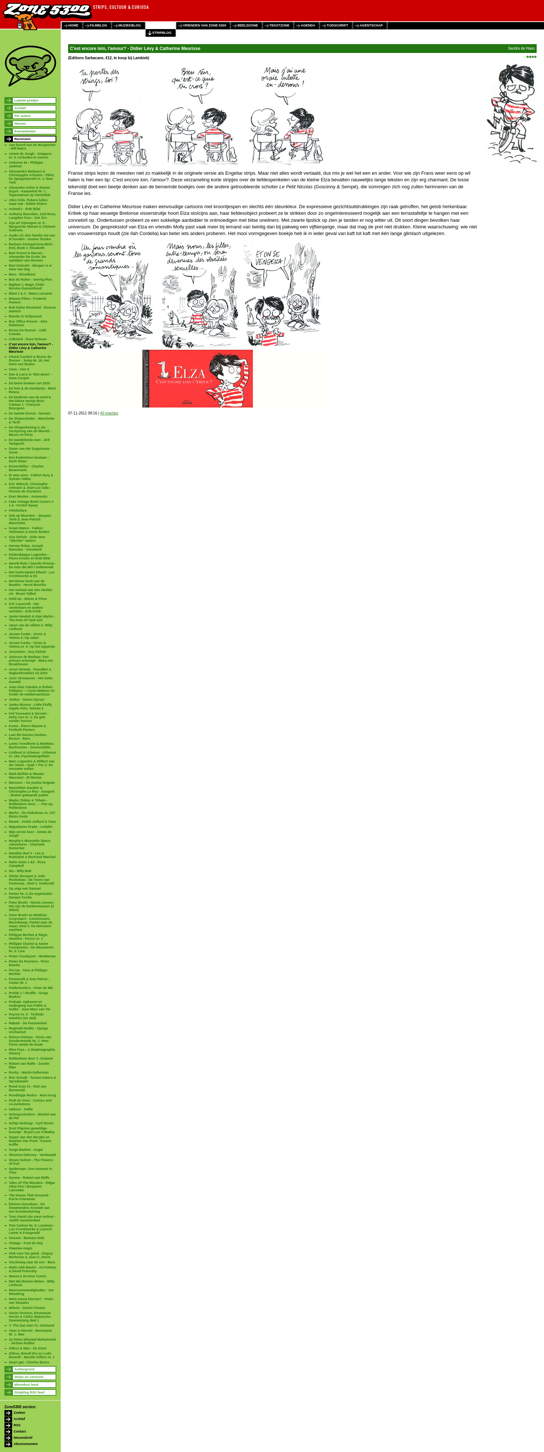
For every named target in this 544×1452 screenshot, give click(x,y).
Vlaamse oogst (20, 1248)
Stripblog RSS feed (29, 1392)
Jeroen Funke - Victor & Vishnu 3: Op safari (27, 636)
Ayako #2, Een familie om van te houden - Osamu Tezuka (32, 237)
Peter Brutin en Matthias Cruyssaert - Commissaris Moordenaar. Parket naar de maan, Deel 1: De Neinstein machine (30, 922)
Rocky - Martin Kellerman (29, 1072)
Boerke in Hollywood (25, 316)
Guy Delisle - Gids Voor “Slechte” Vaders (27, 538)
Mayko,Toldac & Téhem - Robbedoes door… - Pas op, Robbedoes (31, 803)
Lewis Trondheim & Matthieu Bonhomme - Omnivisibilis (31, 745)
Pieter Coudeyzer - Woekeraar (32, 956)
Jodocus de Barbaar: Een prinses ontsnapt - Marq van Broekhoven (31, 660)
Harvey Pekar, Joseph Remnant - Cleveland (26, 547)
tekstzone (279, 25)
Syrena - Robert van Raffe (29, 1177)
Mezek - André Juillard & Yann (32, 821)
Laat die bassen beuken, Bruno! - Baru (28, 736)
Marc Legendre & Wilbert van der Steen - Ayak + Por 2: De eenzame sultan (31, 765)
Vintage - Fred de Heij (26, 1243)
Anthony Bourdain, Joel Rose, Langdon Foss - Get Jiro (32, 216)
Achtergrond (24, 1369)
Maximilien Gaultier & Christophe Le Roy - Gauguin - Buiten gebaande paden (32, 791)
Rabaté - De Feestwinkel (28, 1023)
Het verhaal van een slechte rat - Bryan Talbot (30, 591)
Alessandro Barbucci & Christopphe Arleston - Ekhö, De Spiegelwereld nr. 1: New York (31, 177)
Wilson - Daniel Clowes (27, 1308)
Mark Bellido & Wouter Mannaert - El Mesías (26, 775)
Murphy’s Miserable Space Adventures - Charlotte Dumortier (29, 844)
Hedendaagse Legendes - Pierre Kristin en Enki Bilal (29, 556)
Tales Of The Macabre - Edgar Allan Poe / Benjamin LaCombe (32, 1186)
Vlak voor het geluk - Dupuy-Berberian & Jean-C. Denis (31, 1255)
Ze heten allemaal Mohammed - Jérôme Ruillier (32, 1341)
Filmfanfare (18, 510)
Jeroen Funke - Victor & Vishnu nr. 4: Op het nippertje (32, 644)
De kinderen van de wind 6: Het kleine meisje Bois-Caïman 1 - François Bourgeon (30, 402)
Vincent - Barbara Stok (26, 1238)
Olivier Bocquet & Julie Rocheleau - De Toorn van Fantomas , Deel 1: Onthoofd (31, 879)
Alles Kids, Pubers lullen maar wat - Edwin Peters (28, 202)
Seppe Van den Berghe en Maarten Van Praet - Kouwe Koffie (30, 1140)
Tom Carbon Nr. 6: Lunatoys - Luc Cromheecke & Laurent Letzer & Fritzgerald (32, 1229)
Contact (20, 1431)
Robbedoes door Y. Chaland (31, 1058)
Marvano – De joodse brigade (32, 782)
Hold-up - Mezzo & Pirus (28, 599)
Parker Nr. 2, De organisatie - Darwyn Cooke (31, 895)
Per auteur (22, 116)
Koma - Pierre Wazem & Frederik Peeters (27, 728)
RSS (17, 1425)
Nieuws (20, 123)
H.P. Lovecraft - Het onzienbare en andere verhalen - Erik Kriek (26, 607)
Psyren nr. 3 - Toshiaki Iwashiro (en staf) (26, 1016)
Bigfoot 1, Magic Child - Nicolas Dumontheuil (27, 286)
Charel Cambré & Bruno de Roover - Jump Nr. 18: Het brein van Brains (30, 360)
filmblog (98, 25)
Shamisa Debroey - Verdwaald (32, 1155)
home (73, 25)
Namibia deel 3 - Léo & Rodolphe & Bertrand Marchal (32, 855)
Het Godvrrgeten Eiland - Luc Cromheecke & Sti (32, 574)
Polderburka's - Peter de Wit (31, 988)
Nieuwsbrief (23, 1437)
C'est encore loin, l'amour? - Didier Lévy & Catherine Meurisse (31, 347)
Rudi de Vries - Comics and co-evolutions (30, 1102)
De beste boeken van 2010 (29, 383)
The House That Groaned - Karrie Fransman (29, 1197)
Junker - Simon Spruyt (26, 699)
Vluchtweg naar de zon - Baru (32, 1262)
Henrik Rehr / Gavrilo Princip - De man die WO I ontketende (32, 565)
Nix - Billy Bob (20, 871)
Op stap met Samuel (25, 888)
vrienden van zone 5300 (204, 25)
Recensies (22, 139)
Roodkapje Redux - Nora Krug (32, 1095)
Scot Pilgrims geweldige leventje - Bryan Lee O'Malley (31, 1130)
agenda (308, 25)
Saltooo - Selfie (21, 1109)
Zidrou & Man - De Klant (27, 1348)
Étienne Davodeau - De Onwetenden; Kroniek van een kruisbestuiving (29, 1207)
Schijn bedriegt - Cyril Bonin (31, 1123)
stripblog (162, 33)
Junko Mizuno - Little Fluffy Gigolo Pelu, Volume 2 (30, 706)
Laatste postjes (26, 100)
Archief (20, 108)
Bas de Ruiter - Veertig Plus (30, 279)
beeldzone (247, 25)
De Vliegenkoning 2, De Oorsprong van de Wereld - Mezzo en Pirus (30, 431)
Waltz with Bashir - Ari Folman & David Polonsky (32, 1269)
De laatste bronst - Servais (29, 413)
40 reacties (109, 413)
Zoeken (19, 1412)
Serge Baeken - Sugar (26, 1150)
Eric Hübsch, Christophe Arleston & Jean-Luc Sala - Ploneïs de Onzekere (30, 487)
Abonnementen (26, 1444)
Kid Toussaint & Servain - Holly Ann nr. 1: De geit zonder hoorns (29, 717)
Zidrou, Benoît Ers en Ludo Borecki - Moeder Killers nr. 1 (31, 1355)
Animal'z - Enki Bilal (24, 209)
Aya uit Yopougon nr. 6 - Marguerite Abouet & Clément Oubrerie (32, 226)
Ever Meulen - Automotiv (28, 496)
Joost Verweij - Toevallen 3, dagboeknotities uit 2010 (30, 671)
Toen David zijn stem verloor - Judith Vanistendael (32, 1218)
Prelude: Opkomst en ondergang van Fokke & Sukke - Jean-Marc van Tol (29, 1005)
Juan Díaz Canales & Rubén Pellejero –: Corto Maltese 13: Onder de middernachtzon (32, 690)
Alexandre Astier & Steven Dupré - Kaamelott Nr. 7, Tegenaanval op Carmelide (29, 191)
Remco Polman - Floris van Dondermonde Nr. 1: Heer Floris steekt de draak (30, 1040)
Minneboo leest (26, 1385)
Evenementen (25, 131)
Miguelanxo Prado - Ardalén (31, 827)
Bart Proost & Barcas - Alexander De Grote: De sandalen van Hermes (27, 256)
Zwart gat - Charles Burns (29, 1362)
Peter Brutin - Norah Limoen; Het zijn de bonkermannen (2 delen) (31, 906)
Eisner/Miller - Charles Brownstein (26, 468)
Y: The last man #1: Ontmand (31, 1325)
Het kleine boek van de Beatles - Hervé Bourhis (27, 583)
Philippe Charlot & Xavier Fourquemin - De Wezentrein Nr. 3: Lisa (31, 947)
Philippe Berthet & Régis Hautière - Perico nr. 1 (28, 936)
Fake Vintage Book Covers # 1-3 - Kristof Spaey (31, 503)
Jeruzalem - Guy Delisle (27, 652)
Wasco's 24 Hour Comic (27, 1276)
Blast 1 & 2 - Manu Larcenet (30, 293)
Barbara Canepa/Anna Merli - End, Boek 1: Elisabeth (31, 246)
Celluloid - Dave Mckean (28, 339)
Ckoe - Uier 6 (19, 369)
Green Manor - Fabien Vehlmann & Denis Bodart (29, 530)
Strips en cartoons (28, 1377)
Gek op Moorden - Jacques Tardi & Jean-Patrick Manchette (30, 519)
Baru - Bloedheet (22, 274)
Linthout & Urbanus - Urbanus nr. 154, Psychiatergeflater (32, 754)
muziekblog (130, 25)
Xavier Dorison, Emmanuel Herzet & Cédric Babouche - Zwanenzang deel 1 (31, 1316)
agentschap (371, 25)
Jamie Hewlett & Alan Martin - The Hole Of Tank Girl (32, 618)
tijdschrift (337, 25)
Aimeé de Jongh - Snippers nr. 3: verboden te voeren (30, 155)
